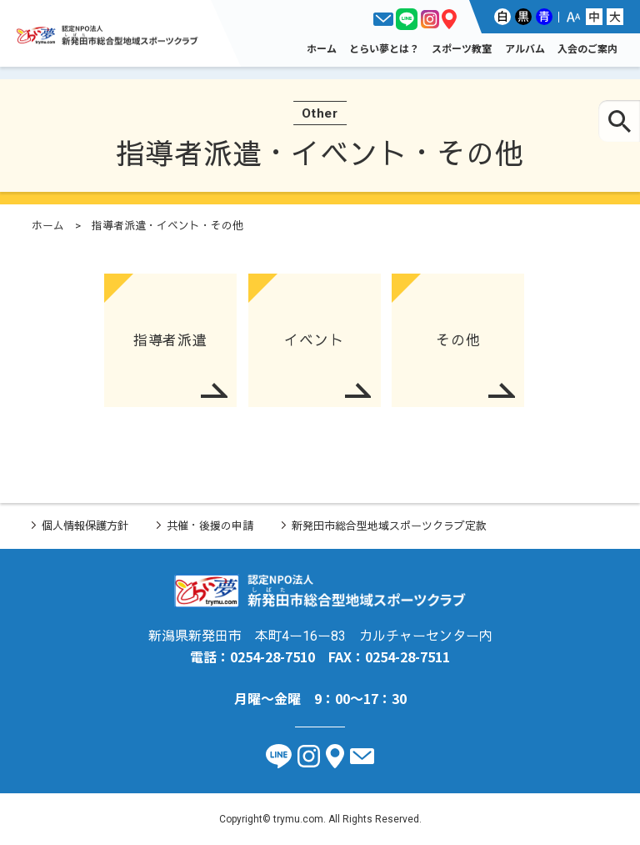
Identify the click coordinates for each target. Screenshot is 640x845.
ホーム (322, 48)
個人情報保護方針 (85, 526)
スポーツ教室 (462, 48)
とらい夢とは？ (384, 48)
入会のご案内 (588, 48)
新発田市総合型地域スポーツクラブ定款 (389, 526)
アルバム (525, 48)
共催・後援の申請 (210, 526)
